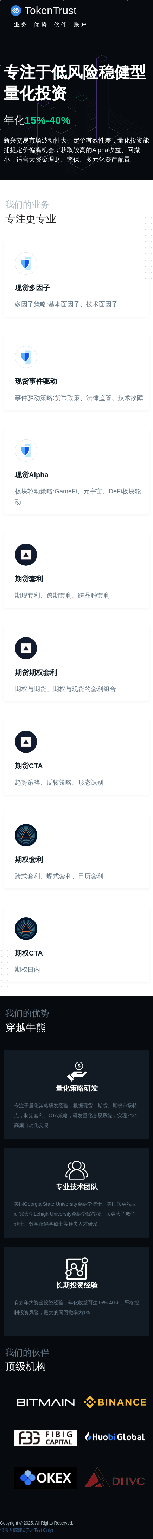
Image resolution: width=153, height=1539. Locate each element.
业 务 (20, 25)
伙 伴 (60, 25)
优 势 (40, 25)
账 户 (80, 25)
